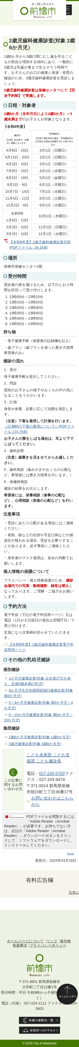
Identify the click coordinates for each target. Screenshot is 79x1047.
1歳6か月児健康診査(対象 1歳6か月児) (40, 737)
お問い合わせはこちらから (52, 801)
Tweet (70, 853)
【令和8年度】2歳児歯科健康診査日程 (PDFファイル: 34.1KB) (40, 244)
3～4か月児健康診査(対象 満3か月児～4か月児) (38, 705)
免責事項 (20, 945)
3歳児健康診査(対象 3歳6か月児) (35, 744)
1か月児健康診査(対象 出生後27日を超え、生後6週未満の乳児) (37, 681)
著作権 (65, 941)
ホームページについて (25, 941)
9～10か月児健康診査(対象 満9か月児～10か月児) (38, 717)
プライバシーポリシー (47, 945)
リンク (51, 941)
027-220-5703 (52, 773)
